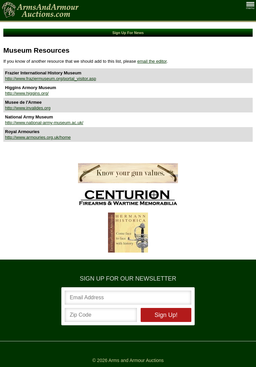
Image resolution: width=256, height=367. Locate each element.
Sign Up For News (128, 33)
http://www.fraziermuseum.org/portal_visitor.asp (50, 78)
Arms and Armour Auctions (136, 360)
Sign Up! (165, 315)
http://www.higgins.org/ (27, 93)
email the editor (152, 61)
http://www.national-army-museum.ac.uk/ (44, 122)
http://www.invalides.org (28, 107)
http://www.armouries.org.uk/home (38, 137)
